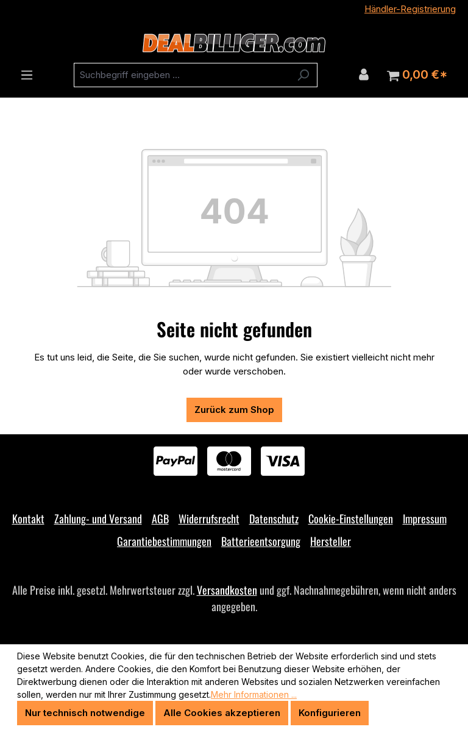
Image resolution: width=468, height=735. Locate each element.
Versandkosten (227, 590)
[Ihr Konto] (363, 74)
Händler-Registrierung (410, 9)
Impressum (425, 518)
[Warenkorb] (417, 75)
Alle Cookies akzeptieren (221, 713)
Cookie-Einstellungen (350, 518)
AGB (160, 518)
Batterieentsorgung (260, 541)
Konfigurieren (330, 713)
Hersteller (330, 541)
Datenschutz (274, 518)
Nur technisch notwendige (85, 713)
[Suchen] (303, 75)
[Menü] (26, 75)
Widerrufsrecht (209, 518)
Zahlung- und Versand (98, 518)
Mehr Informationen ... (254, 694)
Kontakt (28, 518)
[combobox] (181, 75)
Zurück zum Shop (234, 409)
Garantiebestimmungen (164, 541)
